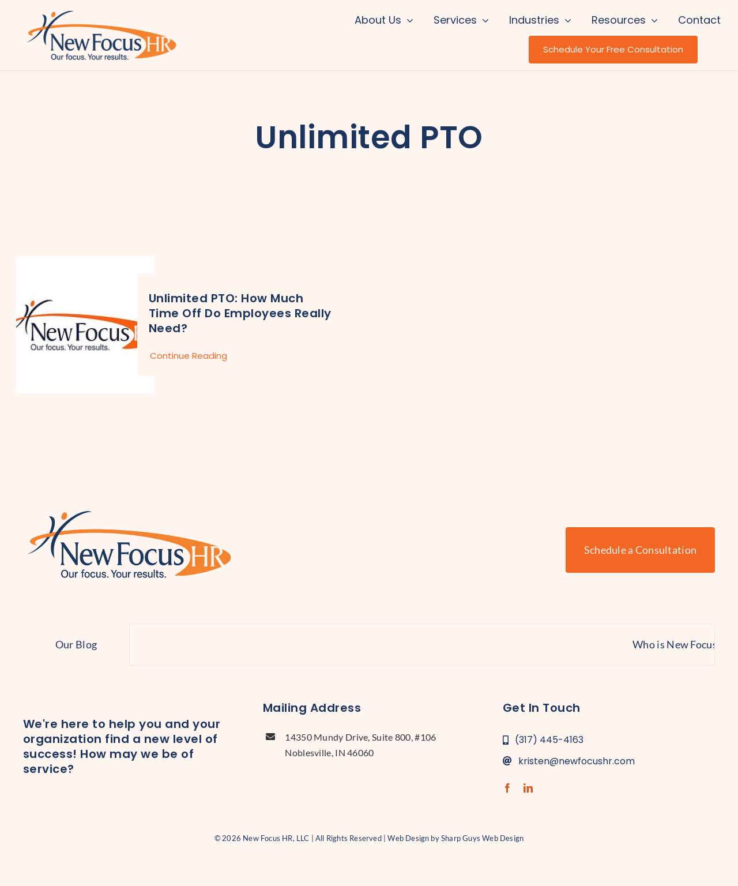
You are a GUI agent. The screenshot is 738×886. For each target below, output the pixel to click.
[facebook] (507, 788)
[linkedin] (528, 788)
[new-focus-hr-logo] (101, 11)
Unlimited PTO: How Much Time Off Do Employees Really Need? (240, 313)
